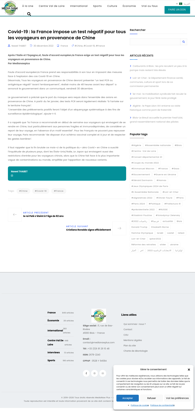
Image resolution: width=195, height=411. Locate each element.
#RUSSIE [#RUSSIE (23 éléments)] (163, 209)
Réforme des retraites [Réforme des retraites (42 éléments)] (143, 244)
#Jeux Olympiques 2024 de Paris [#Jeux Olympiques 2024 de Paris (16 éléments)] (149, 186)
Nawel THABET (19, 46)
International (79, 6)
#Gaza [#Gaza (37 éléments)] (175, 168)
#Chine (79, 46)
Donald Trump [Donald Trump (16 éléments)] (139, 227)
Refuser (151, 398)
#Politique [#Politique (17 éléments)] (154, 203)
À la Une (27, 6)
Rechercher (137, 30)
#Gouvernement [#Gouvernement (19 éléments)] (140, 174)
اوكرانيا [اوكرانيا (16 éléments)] (179, 250)
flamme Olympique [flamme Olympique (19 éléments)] (142, 233)
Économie (129, 6)
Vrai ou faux (149, 6)
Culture (112, 6)
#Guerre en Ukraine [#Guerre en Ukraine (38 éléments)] (165, 174)
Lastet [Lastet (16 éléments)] (170, 233)
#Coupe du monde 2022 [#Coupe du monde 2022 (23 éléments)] (145, 162)
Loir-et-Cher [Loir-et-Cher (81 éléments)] (138, 238)
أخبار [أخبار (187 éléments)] (133, 250)
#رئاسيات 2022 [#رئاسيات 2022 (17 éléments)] (139, 221)
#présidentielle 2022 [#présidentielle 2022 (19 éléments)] (143, 209)
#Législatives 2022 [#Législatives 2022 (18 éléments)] (141, 197)
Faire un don (177, 9)
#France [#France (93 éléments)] (163, 168)
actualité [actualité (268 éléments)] (168, 221)
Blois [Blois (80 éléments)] (179, 221)
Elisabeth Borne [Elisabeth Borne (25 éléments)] (160, 227)
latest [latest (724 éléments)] (181, 233)
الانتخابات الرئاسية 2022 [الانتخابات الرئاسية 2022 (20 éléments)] (159, 250)
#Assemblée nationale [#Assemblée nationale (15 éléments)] (158, 145)
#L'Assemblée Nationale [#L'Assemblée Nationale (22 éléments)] (145, 192)
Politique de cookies (140, 405)
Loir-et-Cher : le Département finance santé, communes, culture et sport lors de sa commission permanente (156, 82)
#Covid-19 (89, 46)
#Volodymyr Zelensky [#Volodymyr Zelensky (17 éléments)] (168, 215)
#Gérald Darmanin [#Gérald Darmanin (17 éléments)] (142, 180)
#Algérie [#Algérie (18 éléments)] (136, 145)
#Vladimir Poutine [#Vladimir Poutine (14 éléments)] (141, 215)
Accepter (127, 398)
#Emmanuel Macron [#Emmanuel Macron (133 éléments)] (142, 168)
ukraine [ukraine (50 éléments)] (174, 244)
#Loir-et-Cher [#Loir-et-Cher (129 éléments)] (171, 192)
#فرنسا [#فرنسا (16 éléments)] (155, 221)
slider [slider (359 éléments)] (163, 244)
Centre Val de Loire (52, 6)
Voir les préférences (177, 398)
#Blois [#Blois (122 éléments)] (178, 145)
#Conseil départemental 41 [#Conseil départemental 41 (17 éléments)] (146, 157)
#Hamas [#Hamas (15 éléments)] (161, 180)
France (64, 46)
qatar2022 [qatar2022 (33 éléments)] (155, 238)
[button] (188, 369)
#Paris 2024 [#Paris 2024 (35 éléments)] (138, 203)
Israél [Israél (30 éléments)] (160, 233)
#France (100, 46)
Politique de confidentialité (162, 405)
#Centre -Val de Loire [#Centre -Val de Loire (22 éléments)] (143, 151)
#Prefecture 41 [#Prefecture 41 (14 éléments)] (172, 203)
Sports (97, 6)
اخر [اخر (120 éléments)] (142, 250)
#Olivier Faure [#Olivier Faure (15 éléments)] (164, 197)
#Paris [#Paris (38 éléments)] (180, 197)
